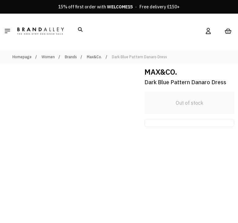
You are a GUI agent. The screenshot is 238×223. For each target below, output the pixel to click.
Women (48, 57)
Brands (71, 57)
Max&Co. (94, 57)
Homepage (22, 57)
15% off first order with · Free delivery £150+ (119, 7)
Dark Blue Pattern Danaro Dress (139, 57)
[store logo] (40, 31)
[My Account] (208, 31)
